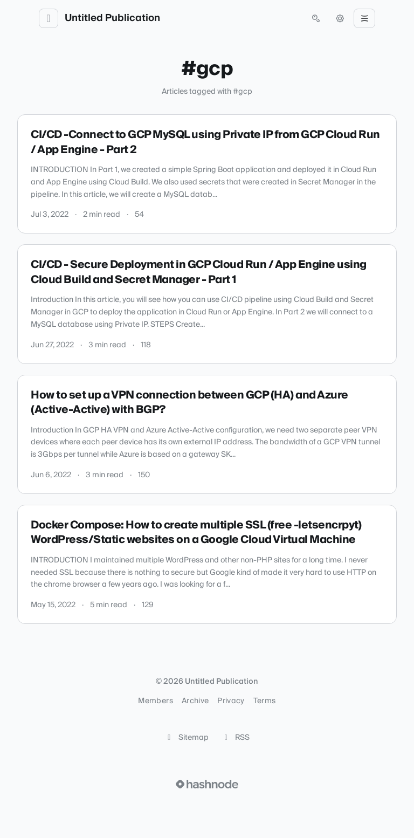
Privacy (230, 701)
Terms (264, 701)
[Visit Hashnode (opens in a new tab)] (207, 784)
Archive (195, 701)
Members (155, 701)
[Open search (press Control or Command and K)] (316, 18)
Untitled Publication (112, 18)
